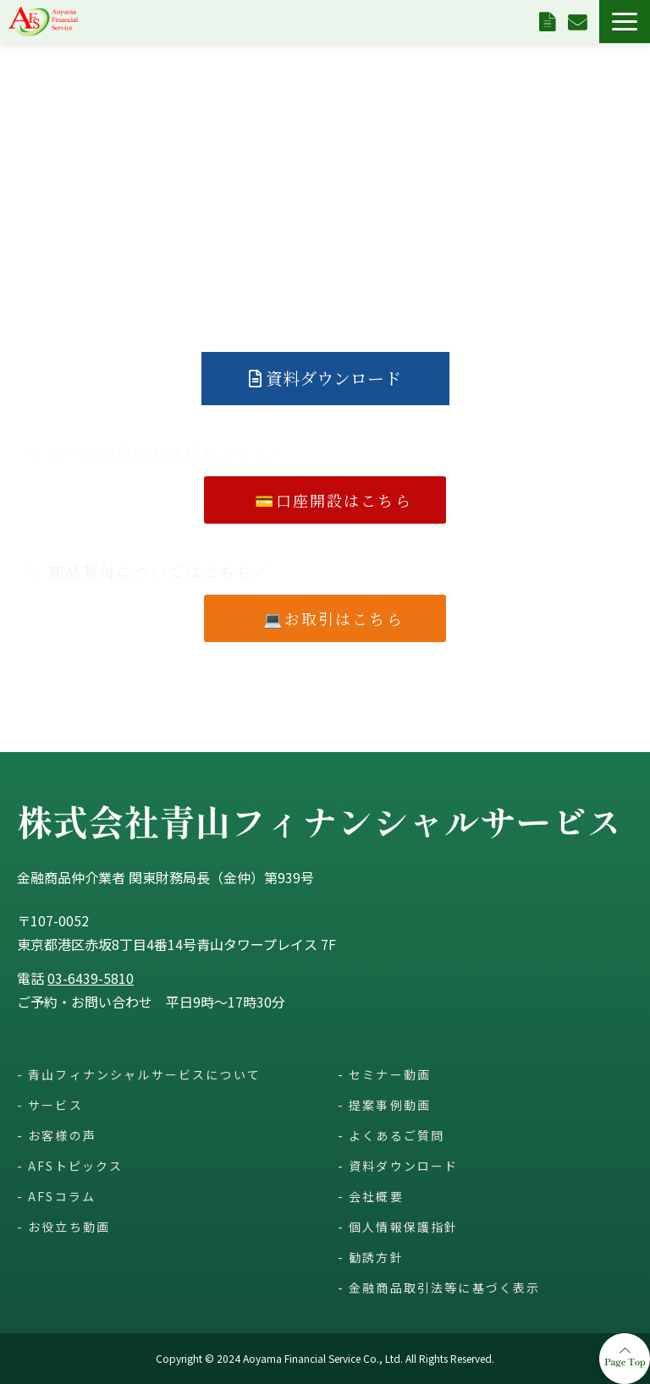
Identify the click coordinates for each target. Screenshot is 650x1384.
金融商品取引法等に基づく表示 (444, 1287)
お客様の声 (62, 1135)
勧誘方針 (376, 1257)
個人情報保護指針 (403, 1226)
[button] (624, 21)
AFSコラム (62, 1196)
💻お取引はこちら (342, 618)
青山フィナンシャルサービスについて (144, 1074)
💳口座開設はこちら (333, 500)
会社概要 (376, 1196)
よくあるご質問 (396, 1135)
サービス (55, 1104)
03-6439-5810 (90, 978)
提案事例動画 (390, 1104)
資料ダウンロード (549, 21)
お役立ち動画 (69, 1226)
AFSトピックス (75, 1165)
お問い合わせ (579, 21)
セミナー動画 (390, 1074)
